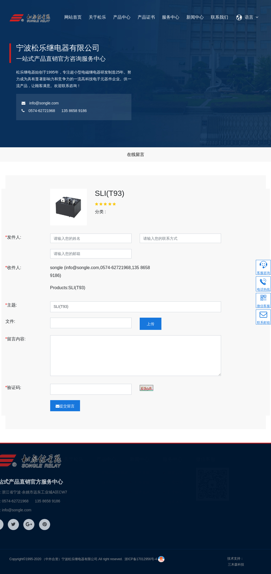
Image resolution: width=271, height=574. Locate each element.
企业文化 (90, 511)
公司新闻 (156, 472)
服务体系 (189, 502)
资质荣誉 (90, 521)
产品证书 (146, 15)
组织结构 (90, 531)
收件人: (13, 267)
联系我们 (219, 15)
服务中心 (170, 15)
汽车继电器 (125, 492)
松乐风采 (90, 482)
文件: (12, 321)
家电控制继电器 (129, 472)
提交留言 (65, 406)
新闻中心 (195, 15)
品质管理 (189, 482)
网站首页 (73, 15)
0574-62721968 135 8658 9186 (42, 111)
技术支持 (156, 492)
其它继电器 (125, 502)
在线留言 (135, 154)
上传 (150, 324)
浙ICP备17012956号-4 (141, 559)
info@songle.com (28, 103)
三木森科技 (236, 564)
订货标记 (189, 492)
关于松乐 (97, 15)
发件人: (13, 237)
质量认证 (189, 472)
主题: (11, 305)
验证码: (13, 387)
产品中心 (121, 15)
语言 (248, 15)
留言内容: (15, 339)
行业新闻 (156, 482)
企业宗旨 (90, 502)
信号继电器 (125, 482)
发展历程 (90, 492)
